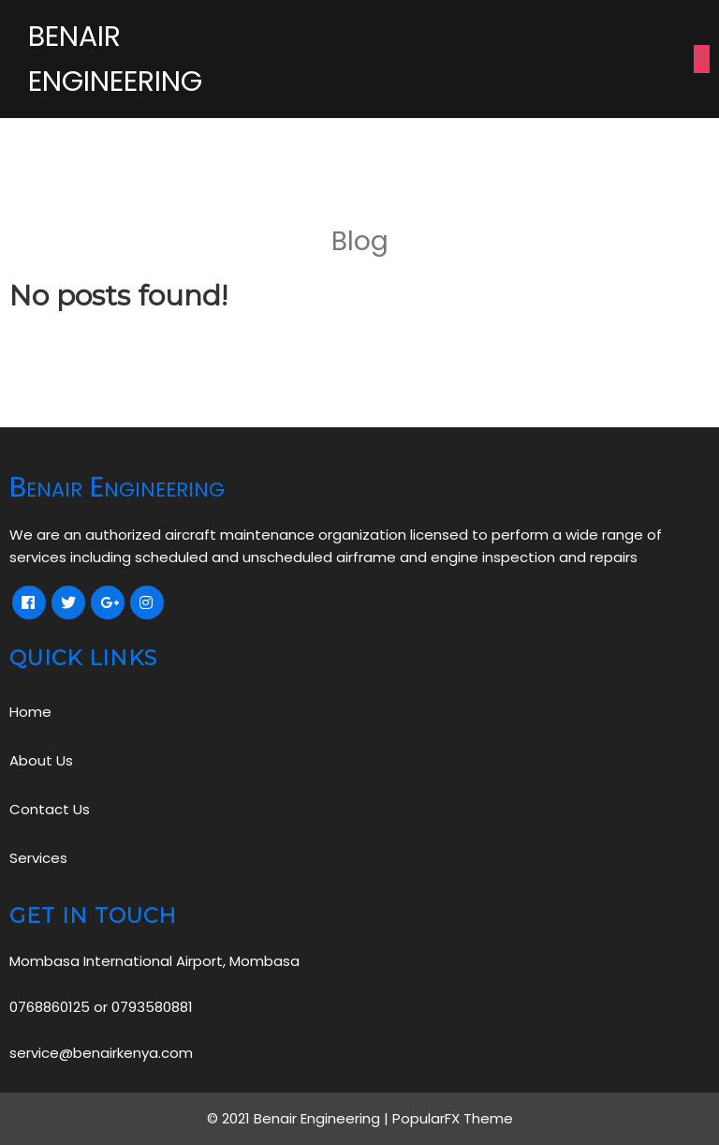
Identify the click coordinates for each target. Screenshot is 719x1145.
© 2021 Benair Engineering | (299, 1118)
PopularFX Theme (452, 1118)
